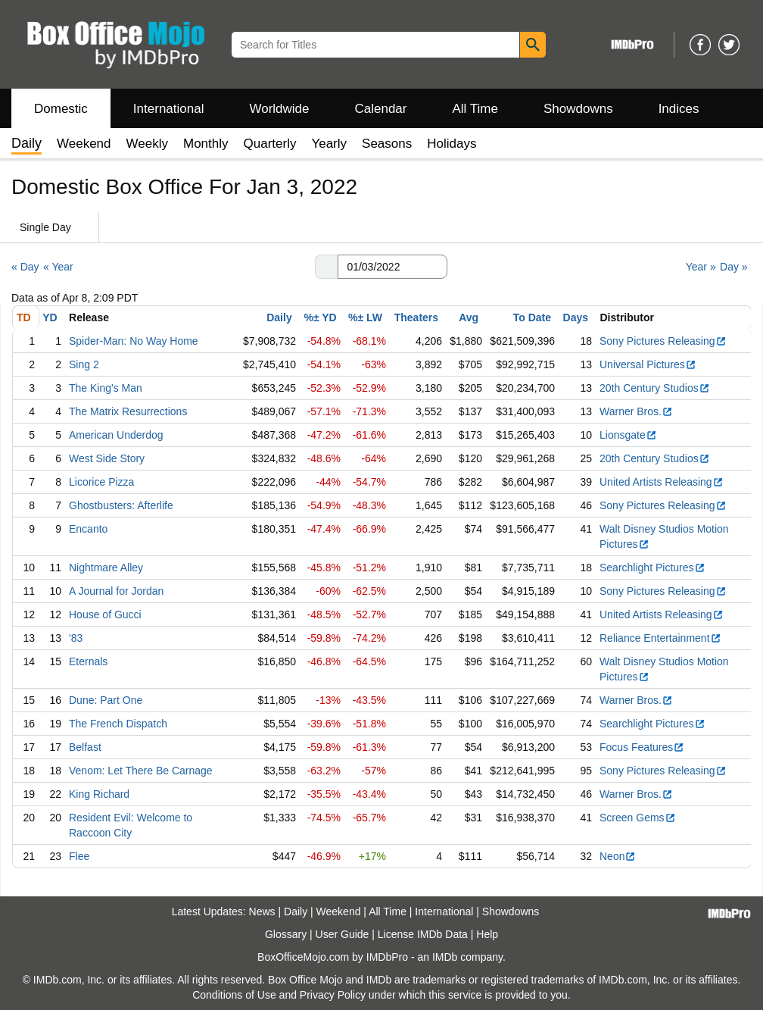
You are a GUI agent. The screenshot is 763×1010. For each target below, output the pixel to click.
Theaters (416, 317)
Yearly (329, 143)
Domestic (61, 109)
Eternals (88, 661)
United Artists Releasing (662, 482)
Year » (701, 267)
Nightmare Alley (106, 567)
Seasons (387, 143)
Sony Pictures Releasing (663, 341)
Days (575, 317)
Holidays (451, 143)
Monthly (206, 143)
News (262, 911)
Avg (468, 317)
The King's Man (105, 388)
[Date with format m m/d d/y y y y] (392, 267)
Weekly (147, 143)
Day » (734, 267)
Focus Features (642, 747)
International (168, 109)
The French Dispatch (118, 724)
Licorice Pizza (101, 482)
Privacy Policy (333, 995)
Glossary (286, 934)
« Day (25, 267)
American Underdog (116, 435)
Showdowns (578, 109)
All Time (475, 109)
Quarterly (270, 143)
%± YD (320, 317)
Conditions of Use (234, 995)
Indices (679, 109)
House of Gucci (105, 614)
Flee (79, 856)
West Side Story (107, 458)
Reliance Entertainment (660, 638)
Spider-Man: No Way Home (133, 341)
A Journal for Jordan (116, 591)
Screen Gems (638, 817)
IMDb (444, 957)
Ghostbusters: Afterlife (121, 505)
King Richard (99, 794)
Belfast (85, 747)
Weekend (84, 143)
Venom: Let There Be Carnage (141, 771)
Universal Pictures (648, 364)
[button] (326, 267)
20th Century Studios (655, 388)
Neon (618, 856)
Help (487, 934)
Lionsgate (628, 435)
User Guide (342, 934)
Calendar (381, 109)
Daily (278, 317)
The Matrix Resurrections (128, 411)
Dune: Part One (105, 700)
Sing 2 (84, 364)
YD (49, 317)
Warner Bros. (636, 411)
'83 (76, 638)
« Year (58, 267)
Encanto (88, 529)
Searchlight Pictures (652, 567)
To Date (532, 317)
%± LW (365, 317)
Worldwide (279, 109)
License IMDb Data (423, 934)
